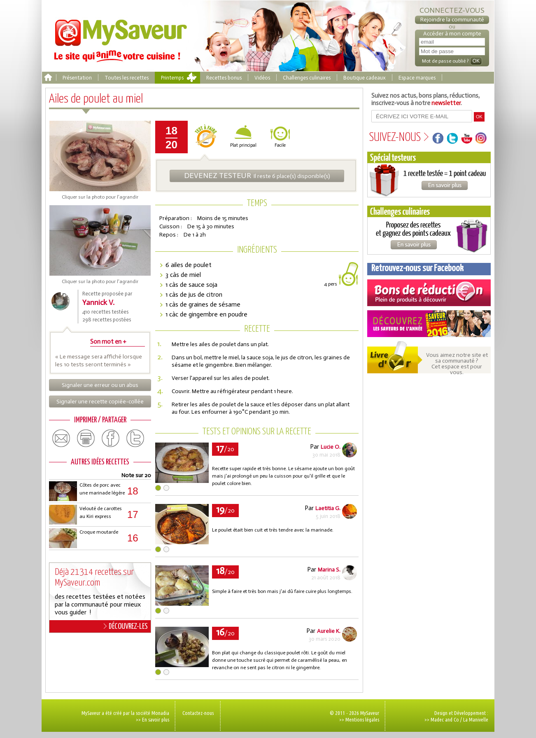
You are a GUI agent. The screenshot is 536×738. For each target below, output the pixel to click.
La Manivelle (475, 719)
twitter (135, 438)
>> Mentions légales (359, 719)
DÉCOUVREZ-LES (126, 626)
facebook (111, 438)
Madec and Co (445, 719)
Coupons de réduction (429, 292)
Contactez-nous (198, 713)
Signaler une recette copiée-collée (100, 401)
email (61, 438)
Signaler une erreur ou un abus (100, 385)
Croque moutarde (98, 532)
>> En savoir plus (152, 719)
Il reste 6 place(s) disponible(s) (257, 175)
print (86, 438)
